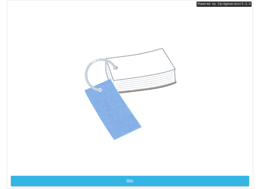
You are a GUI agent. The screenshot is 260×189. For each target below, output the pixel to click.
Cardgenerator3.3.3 (234, 4)
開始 (130, 181)
